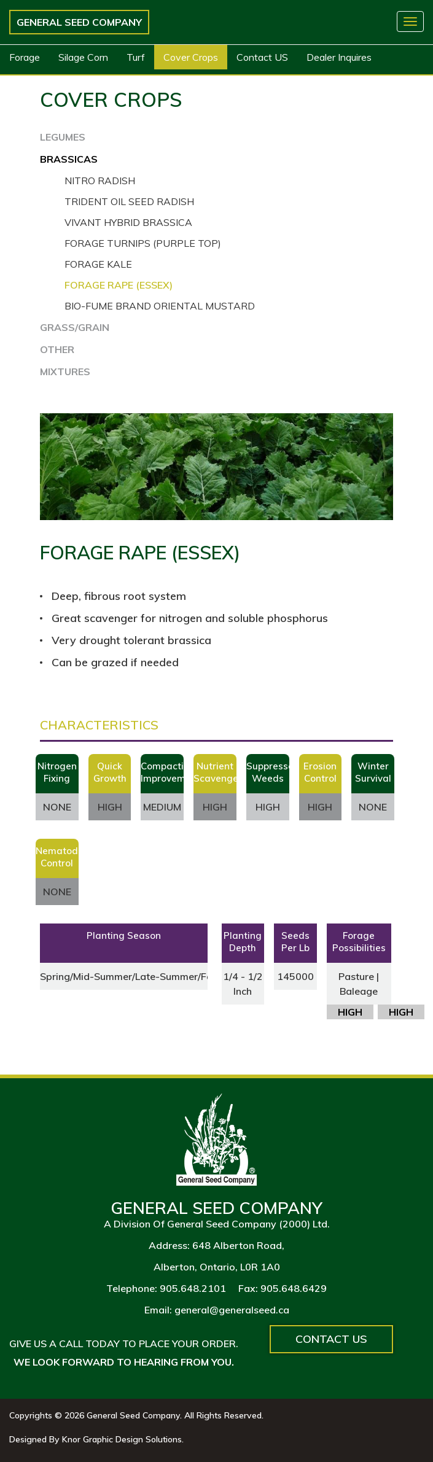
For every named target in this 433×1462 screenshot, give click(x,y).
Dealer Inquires (339, 57)
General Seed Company (79, 22)
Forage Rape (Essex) (118, 285)
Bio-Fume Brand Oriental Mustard (159, 306)
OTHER (57, 349)
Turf (136, 57)
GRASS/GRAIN (74, 327)
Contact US (262, 57)
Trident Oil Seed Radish (129, 201)
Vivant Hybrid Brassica (128, 222)
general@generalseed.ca (231, 1310)
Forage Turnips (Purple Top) (142, 243)
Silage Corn (83, 57)
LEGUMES (62, 137)
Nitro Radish (99, 180)
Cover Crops (190, 57)
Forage (24, 57)
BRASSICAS (69, 159)
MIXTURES (65, 371)
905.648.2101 (193, 1288)
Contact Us (331, 1339)
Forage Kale (98, 264)
